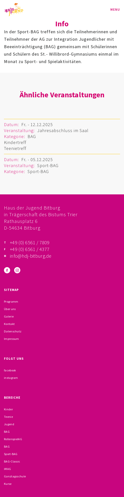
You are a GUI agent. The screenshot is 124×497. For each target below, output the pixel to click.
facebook (10, 370)
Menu (115, 9)
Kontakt (9, 324)
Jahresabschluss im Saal (63, 130)
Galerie (9, 316)
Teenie (8, 417)
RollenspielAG (13, 439)
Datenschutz (12, 331)
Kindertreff (15, 142)
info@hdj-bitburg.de (31, 256)
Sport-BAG (48, 165)
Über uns (10, 309)
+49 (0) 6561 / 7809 (30, 242)
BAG (32, 136)
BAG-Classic (12, 461)
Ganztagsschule (15, 476)
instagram (11, 378)
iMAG (7, 469)
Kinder (8, 409)
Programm (11, 301)
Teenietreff (15, 148)
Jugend (9, 424)
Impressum (11, 339)
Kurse (8, 484)
